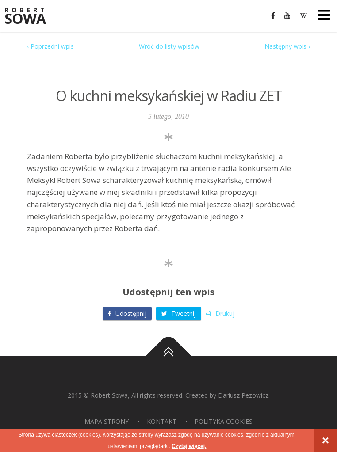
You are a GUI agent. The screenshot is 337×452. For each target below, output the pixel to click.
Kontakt (161, 421)
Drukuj (220, 313)
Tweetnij (178, 313)
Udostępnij (127, 313)
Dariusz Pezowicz (243, 395)
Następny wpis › (287, 46)
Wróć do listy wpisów (169, 46)
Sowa (30, 16)
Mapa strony (106, 421)
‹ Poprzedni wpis (50, 46)
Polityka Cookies (224, 421)
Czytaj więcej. (189, 446)
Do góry (168, 355)
